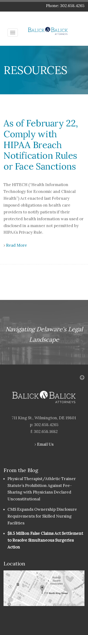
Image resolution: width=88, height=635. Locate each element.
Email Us (45, 444)
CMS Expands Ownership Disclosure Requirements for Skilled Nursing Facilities (42, 516)
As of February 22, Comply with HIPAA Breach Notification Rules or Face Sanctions (41, 144)
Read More (16, 245)
